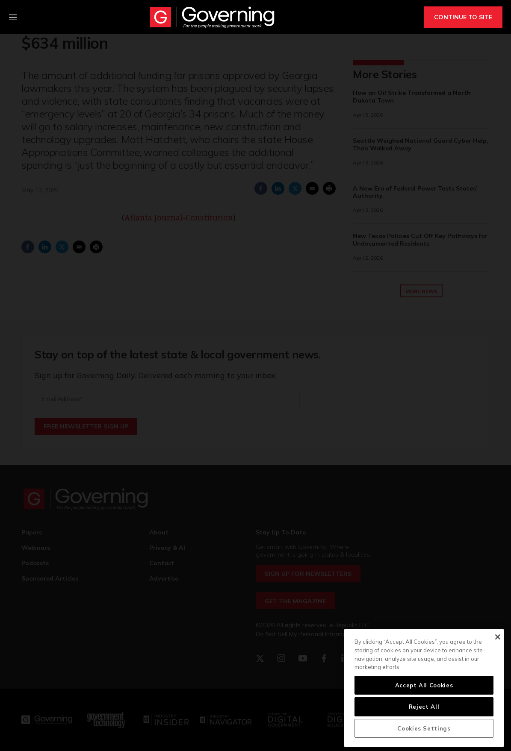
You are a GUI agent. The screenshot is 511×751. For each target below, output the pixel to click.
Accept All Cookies (424, 685)
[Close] (497, 637)
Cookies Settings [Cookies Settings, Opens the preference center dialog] (424, 728)
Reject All (424, 706)
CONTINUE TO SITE (463, 17)
